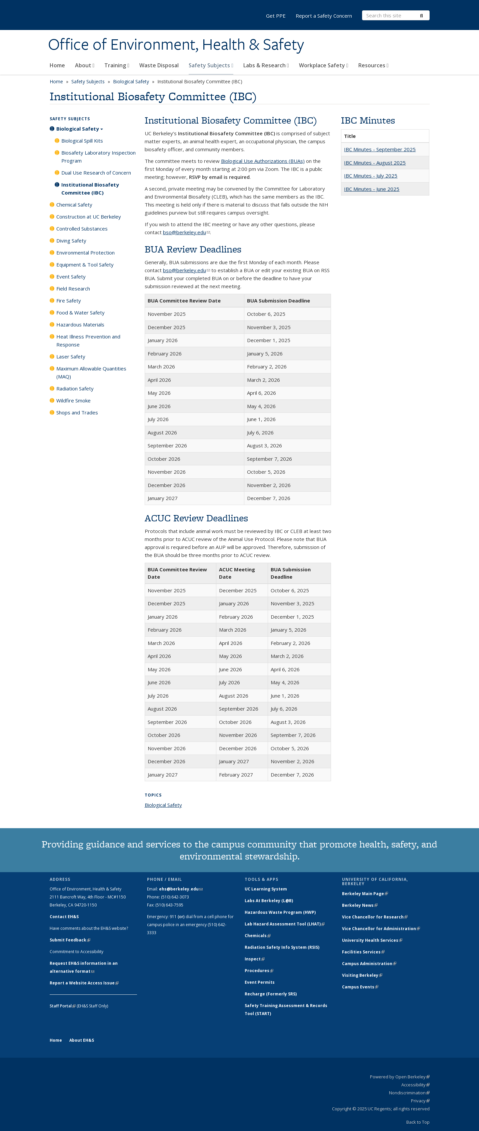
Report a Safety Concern (324, 15)
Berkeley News (360, 905)
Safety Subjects (211, 65)
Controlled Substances (82, 228)
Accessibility (415, 1085)
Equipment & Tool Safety (85, 264)
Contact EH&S (64, 916)
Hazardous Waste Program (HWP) (280, 912)
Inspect (255, 959)
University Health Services (372, 940)
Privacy (420, 1101)
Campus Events (360, 987)
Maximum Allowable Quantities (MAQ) (91, 372)
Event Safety (71, 276)
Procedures (259, 970)
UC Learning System (266, 889)
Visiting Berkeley (362, 975)
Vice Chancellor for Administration (381, 928)
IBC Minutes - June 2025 (371, 189)
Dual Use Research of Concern (96, 172)
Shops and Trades (77, 412)
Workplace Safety (323, 65)
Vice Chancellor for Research (375, 917)
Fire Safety (68, 300)
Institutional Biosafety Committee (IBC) (90, 188)
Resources (373, 65)
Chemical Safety (74, 204)
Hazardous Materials (80, 324)
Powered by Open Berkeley (400, 1077)
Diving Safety (71, 240)
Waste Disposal (159, 65)
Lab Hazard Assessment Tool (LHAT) (285, 924)
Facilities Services (363, 952)
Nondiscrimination (409, 1093)
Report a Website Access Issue (84, 983)
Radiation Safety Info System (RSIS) (282, 947)
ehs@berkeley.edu (181, 889)
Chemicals (258, 935)
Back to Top (418, 1122)
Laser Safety (70, 356)
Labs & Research (266, 65)
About (85, 65)
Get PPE (276, 15)
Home (57, 65)
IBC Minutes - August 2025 (375, 162)
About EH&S (81, 1040)
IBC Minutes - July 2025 (370, 175)
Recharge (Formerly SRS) (271, 994)
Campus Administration (369, 963)
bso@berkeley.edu (186, 232)
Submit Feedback (70, 940)
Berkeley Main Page (365, 893)
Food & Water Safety (80, 312)
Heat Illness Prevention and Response (88, 340)
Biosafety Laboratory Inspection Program (98, 156)
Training (116, 65)
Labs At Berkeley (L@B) (269, 900)
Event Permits (260, 982)
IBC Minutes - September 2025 (380, 149)
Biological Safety (131, 81)
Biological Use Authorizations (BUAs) (263, 161)
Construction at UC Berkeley (88, 216)
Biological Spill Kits (82, 140)
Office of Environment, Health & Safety (176, 44)
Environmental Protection (85, 252)
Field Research (73, 288)
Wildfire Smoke (73, 400)
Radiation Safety (75, 388)
